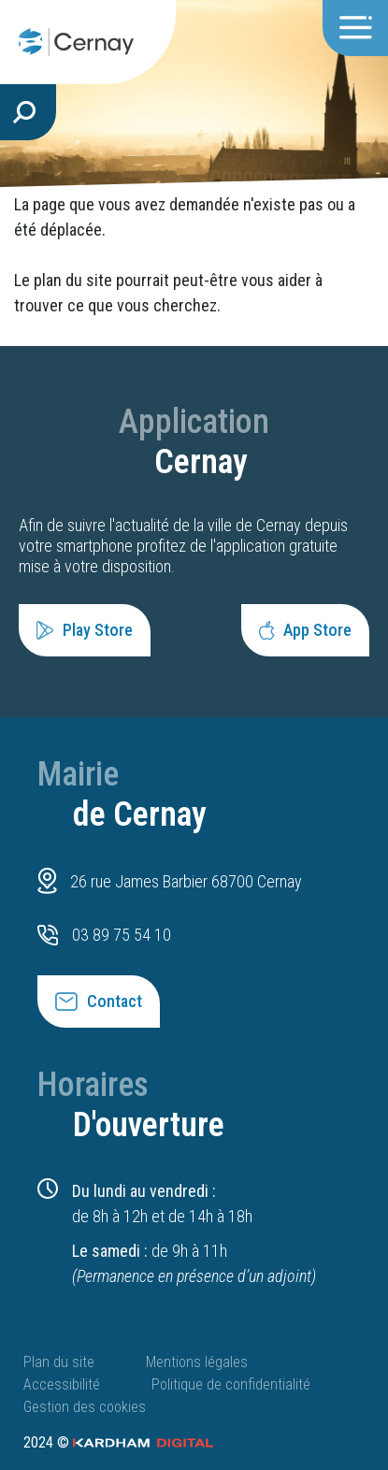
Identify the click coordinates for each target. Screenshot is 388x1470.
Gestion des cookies (84, 1407)
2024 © (118, 1442)
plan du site (73, 280)
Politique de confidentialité (230, 1384)
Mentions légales (197, 1362)
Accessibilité (61, 1384)
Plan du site (58, 1362)
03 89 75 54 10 (121, 934)
